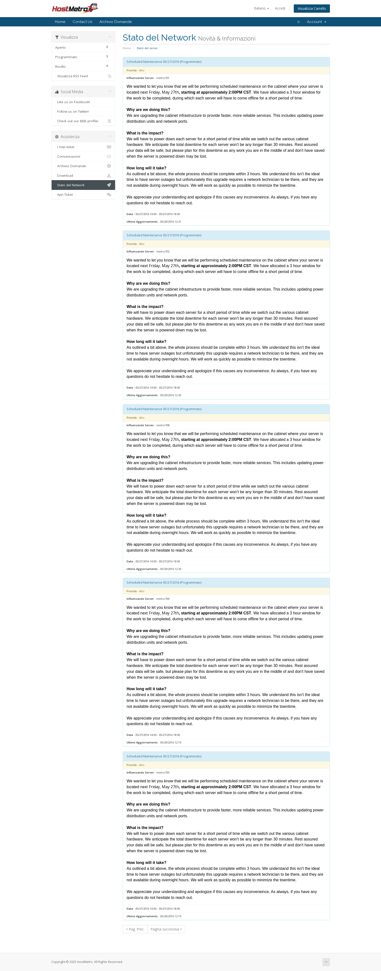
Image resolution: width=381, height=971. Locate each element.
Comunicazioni (83, 156)
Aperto (83, 47)
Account (316, 22)
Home (60, 22)
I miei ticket (83, 147)
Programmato (83, 56)
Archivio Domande (115, 22)
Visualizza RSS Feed (83, 76)
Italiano (261, 8)
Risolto (83, 66)
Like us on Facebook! (83, 102)
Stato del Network (83, 185)
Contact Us (82, 22)
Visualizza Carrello (312, 8)
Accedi (280, 8)
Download (83, 175)
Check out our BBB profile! (83, 121)
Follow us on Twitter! (83, 111)
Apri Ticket (83, 194)
